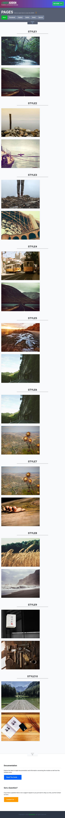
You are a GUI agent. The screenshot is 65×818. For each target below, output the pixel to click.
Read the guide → (12, 777)
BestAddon (32, 814)
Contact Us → (11, 799)
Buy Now (58, 4)
